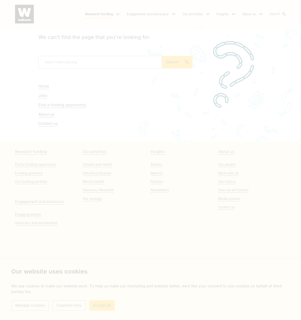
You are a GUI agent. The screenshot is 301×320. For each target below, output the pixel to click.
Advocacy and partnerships (36, 258)
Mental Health (93, 217)
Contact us (48, 151)
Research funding (31, 187)
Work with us (228, 208)
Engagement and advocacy (39, 237)
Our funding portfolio (31, 217)
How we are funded (233, 226)
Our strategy (92, 234)
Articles (156, 200)
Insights (157, 187)
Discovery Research (98, 226)
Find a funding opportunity (62, 133)
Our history (226, 217)
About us (46, 142)
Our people (226, 200)
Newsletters (159, 226)
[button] (277, 14)
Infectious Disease (97, 208)
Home (43, 114)
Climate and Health (97, 200)
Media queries (229, 234)
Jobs (42, 124)
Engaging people (28, 250)
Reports (156, 208)
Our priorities (95, 187)
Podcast (156, 217)
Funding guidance (29, 208)
